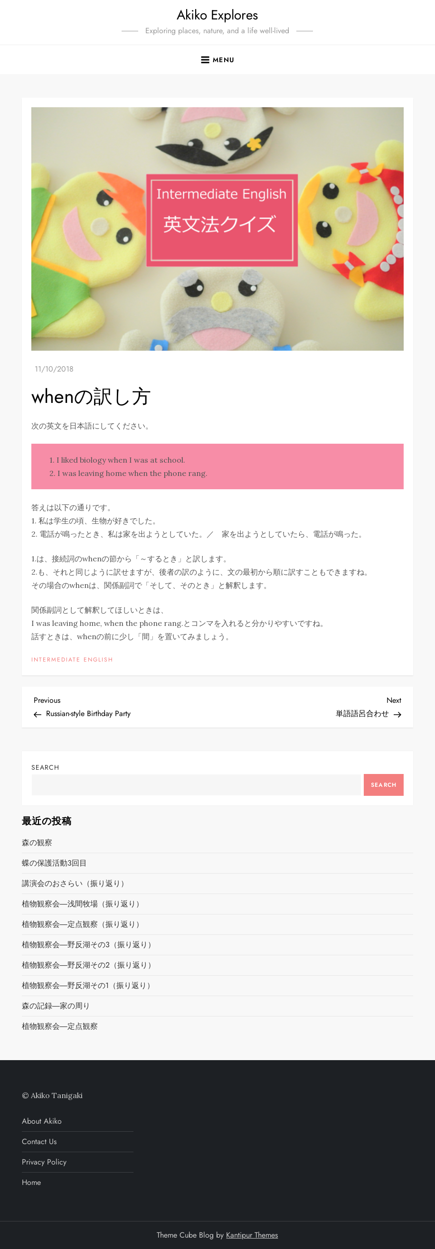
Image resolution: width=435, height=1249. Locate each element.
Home (31, 1182)
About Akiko (42, 1121)
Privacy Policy (44, 1161)
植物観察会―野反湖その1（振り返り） (88, 985)
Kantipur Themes (252, 1235)
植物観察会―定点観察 (60, 1026)
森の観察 (37, 842)
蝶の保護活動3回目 (54, 863)
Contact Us (39, 1141)
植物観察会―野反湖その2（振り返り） (88, 965)
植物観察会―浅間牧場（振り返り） (82, 903)
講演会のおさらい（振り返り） (75, 883)
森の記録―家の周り (56, 1005)
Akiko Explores (217, 15)
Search (45, 767)
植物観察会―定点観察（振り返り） (82, 924)
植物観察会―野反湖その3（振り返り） (88, 944)
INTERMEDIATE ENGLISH (72, 660)
